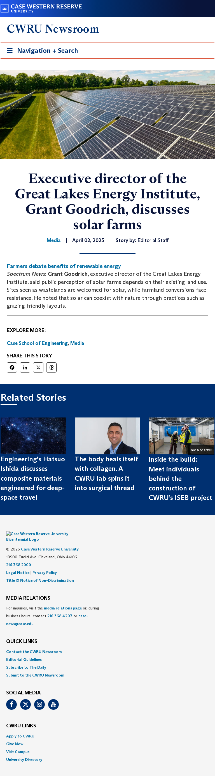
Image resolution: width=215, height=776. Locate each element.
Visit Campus (17, 743)
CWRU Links (21, 717)
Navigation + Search (40, 51)
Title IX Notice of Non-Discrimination (40, 572)
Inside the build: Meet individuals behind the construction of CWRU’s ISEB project (180, 478)
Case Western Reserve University (50, 540)
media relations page (63, 599)
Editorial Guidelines (24, 651)
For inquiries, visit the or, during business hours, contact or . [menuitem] (52, 607)
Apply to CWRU (20, 727)
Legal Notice (17, 564)
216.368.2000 (18, 556)
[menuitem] (107, 643)
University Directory (24, 751)
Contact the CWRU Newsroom (34, 643)
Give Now (14, 735)
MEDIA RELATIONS (28, 590)
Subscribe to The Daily (26, 658)
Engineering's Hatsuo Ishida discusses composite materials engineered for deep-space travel (33, 478)
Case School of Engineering (37, 343)
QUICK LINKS (21, 633)
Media (77, 343)
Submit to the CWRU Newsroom (35, 666)
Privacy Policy (44, 564)
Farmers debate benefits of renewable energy (64, 266)
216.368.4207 (60, 607)
